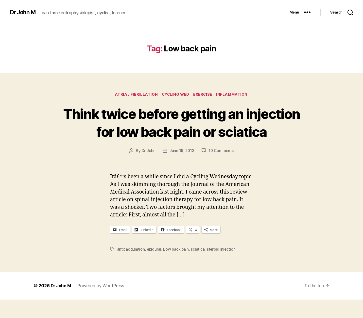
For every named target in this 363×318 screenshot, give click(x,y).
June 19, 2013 (181, 169)
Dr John (148, 169)
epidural (154, 267)
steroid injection (222, 267)
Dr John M (23, 12)
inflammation (234, 94)
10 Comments (221, 169)
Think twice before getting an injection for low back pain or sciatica (181, 131)
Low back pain (177, 267)
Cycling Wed (175, 94)
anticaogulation (131, 267)
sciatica (199, 267)
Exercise (203, 94)
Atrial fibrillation (134, 94)
